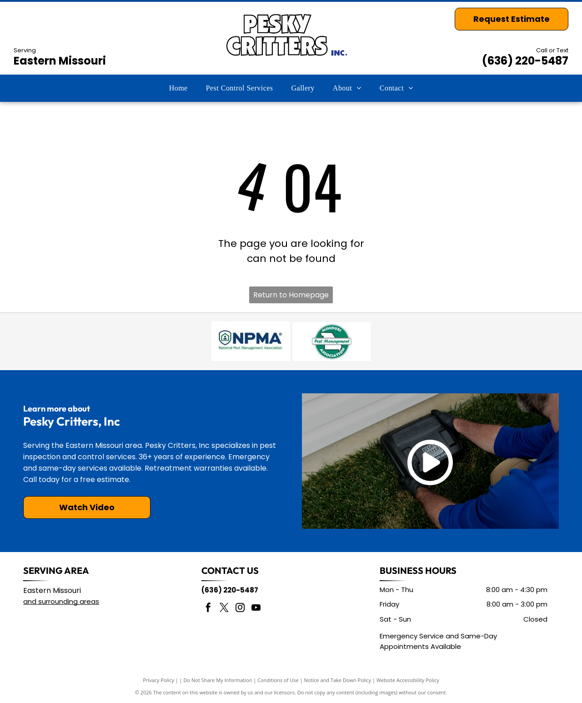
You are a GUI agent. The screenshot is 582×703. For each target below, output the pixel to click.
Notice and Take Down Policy (337, 680)
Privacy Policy (158, 680)
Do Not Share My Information (218, 680)
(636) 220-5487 (525, 60)
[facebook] (208, 609)
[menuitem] (178, 88)
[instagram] (240, 609)
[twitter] (224, 609)
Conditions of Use (278, 680)
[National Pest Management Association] (250, 341)
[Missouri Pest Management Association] (331, 341)
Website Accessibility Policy (407, 680)
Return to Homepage (291, 295)
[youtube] (256, 609)
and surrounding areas (61, 601)
